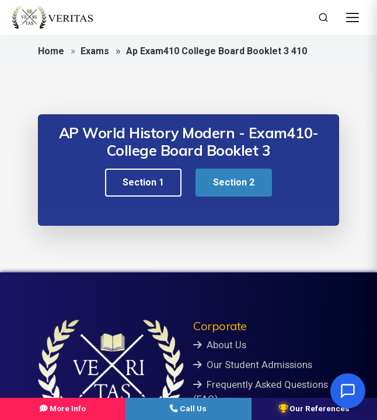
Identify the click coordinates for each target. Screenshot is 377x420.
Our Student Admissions (252, 364)
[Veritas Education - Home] (52, 17)
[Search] (323, 17)
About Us (219, 345)
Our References (314, 408)
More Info (63, 408)
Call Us (188, 408)
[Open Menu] (352, 17)
